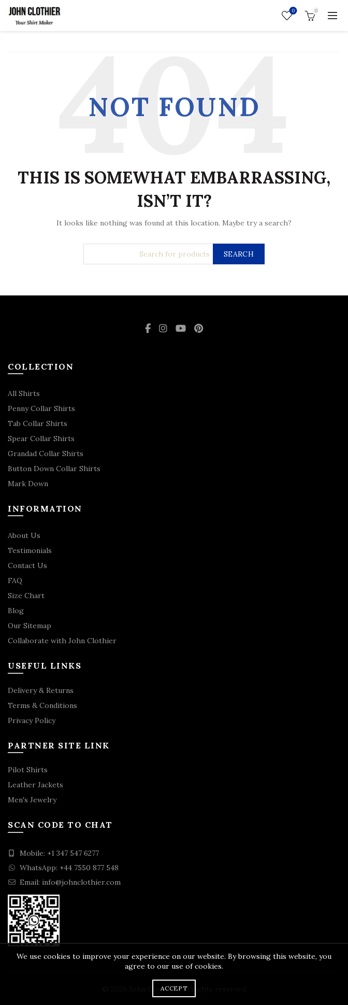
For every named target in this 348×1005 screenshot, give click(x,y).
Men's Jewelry (32, 799)
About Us (24, 535)
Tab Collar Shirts (37, 423)
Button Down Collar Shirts (54, 468)
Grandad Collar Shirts (45, 453)
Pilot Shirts (28, 769)
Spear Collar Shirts (41, 438)
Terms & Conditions (42, 705)
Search (239, 254)
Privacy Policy (31, 720)
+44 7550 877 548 (89, 867)
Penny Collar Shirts (41, 408)
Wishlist (292, 11)
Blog (16, 610)
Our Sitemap (29, 625)
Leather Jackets (35, 784)
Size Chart (26, 595)
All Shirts (24, 393)
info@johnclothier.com (81, 882)
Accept (174, 988)
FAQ (15, 580)
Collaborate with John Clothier (62, 640)
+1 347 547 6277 (73, 853)
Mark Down (28, 483)
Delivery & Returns (41, 690)
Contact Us (27, 565)
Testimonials (30, 550)
